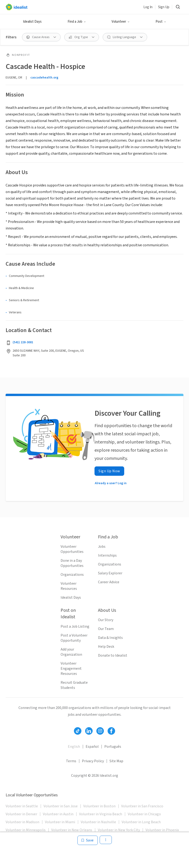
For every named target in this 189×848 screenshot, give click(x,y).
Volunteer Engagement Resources (71, 668)
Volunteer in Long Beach (141, 822)
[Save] (87, 840)
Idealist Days (32, 21)
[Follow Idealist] (77, 731)
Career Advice (108, 582)
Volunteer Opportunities (72, 549)
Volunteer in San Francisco (142, 806)
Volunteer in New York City (119, 830)
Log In (148, 7)
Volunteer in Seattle (22, 806)
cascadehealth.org (44, 77)
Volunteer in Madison (22, 822)
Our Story (105, 620)
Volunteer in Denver (21, 814)
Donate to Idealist (112, 655)
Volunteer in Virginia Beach (100, 814)
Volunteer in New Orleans (71, 830)
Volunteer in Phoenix (162, 830)
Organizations (72, 574)
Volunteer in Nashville (98, 822)
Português (112, 746)
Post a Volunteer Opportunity (74, 638)
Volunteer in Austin (58, 814)
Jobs (101, 546)
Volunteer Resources (69, 586)
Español (92, 746)
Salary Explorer (110, 573)
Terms (71, 761)
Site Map (116, 761)
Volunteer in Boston (99, 806)
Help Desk (106, 646)
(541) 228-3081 (23, 342)
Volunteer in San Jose (61, 806)
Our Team (106, 628)
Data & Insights (110, 637)
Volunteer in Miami (60, 822)
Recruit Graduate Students (74, 685)
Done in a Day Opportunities (72, 563)
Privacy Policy (93, 761)
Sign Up (163, 7)
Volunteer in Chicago (144, 814)
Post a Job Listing (75, 626)
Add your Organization (71, 652)
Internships (107, 555)
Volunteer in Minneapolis (26, 830)
